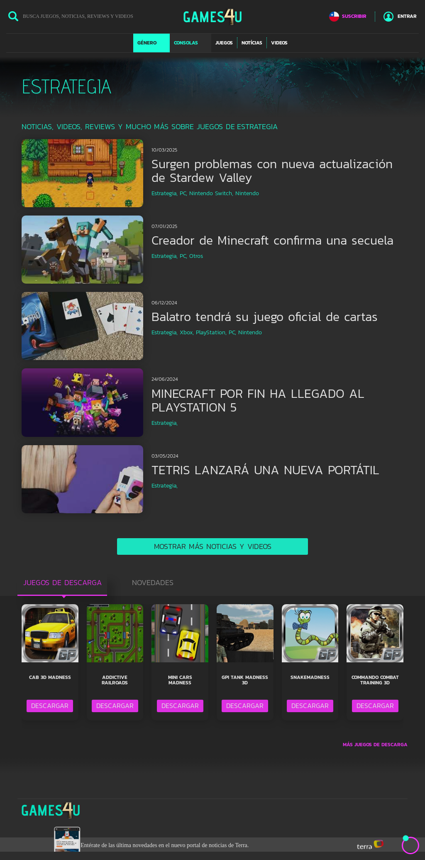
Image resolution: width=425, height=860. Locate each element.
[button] (151, 42)
